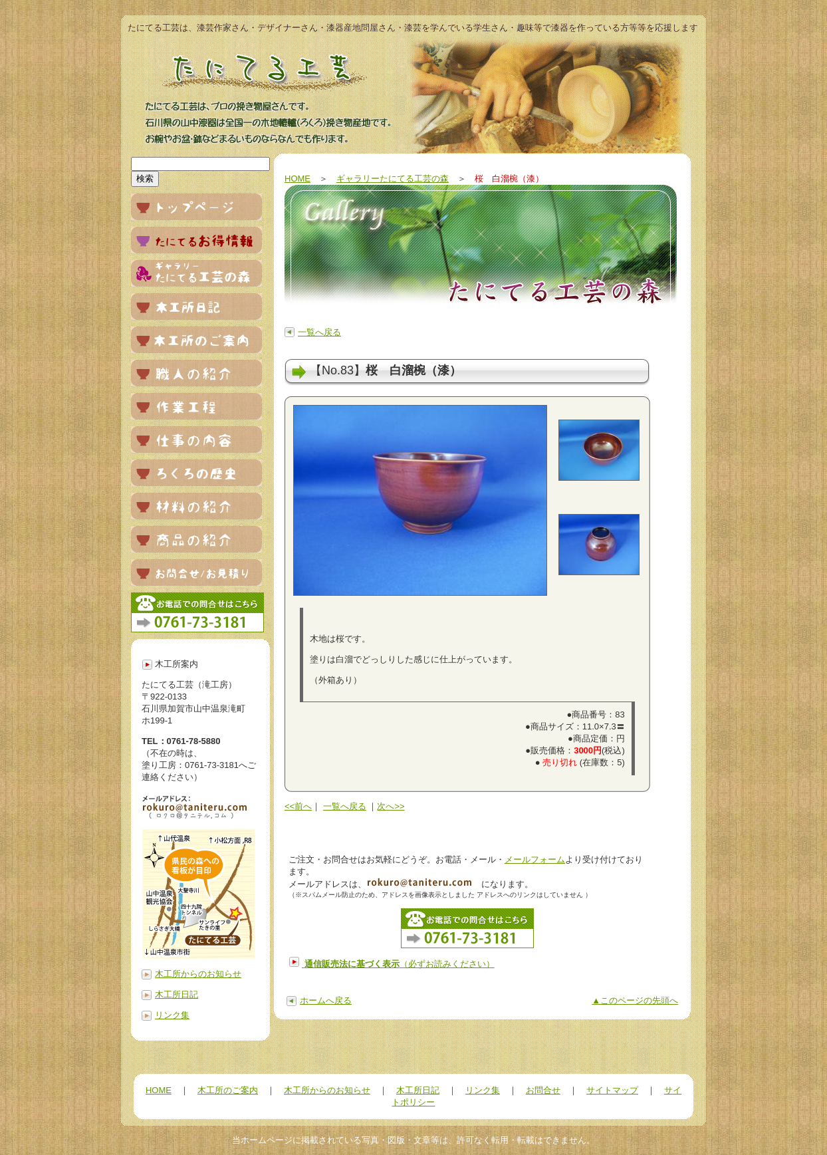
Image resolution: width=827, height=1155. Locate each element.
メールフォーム (535, 859)
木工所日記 (176, 994)
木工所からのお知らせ (198, 974)
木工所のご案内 (227, 1090)
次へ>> (390, 806)
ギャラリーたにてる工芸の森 (392, 179)
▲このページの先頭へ (635, 1000)
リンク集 (172, 1015)
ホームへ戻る (326, 1000)
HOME (297, 179)
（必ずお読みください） (399, 964)
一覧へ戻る (319, 332)
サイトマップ (612, 1090)
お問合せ (543, 1090)
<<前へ (298, 806)
